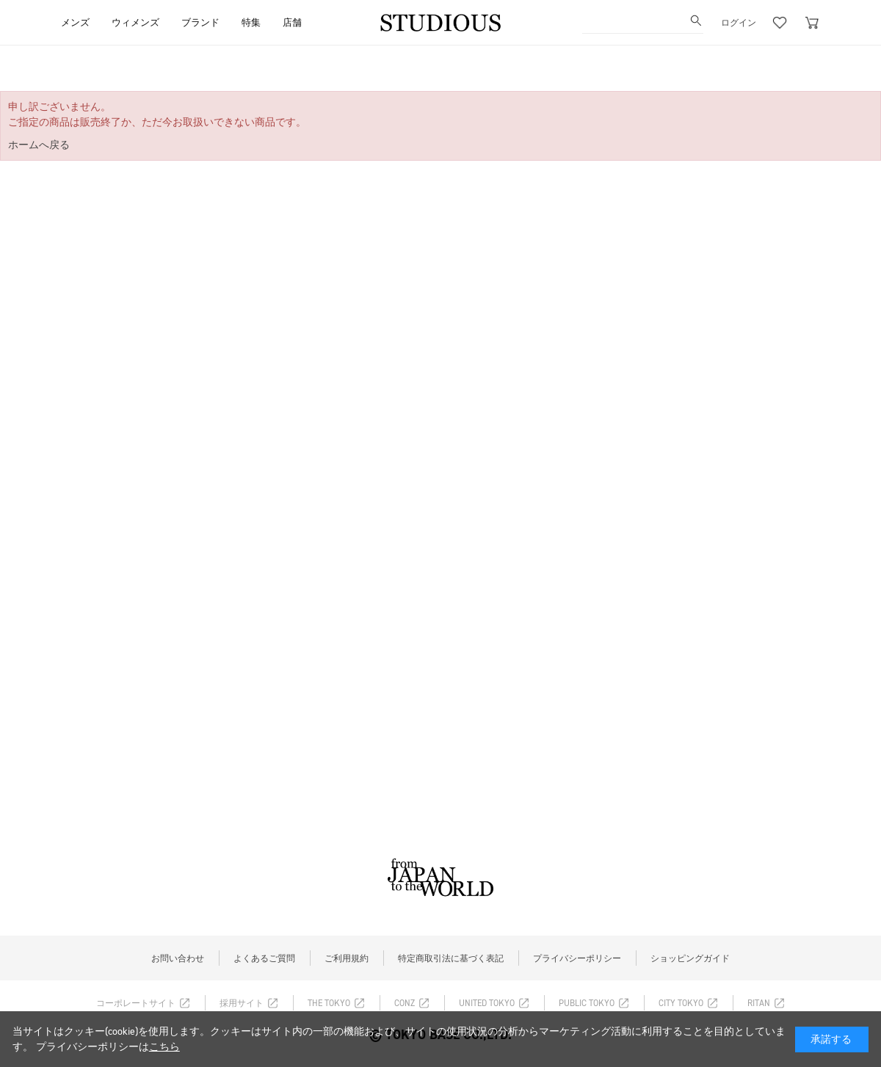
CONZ (404, 1003)
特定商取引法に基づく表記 (451, 958)
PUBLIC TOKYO (586, 1003)
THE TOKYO (329, 1003)
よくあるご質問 (264, 958)
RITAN (758, 1003)
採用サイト (242, 1003)
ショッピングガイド (690, 958)
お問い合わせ (177, 958)
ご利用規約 (347, 958)
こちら (164, 1047)
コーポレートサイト (135, 1003)
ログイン (738, 23)
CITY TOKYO (681, 1003)
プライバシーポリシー (577, 958)
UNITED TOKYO (487, 1003)
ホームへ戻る (39, 145)
